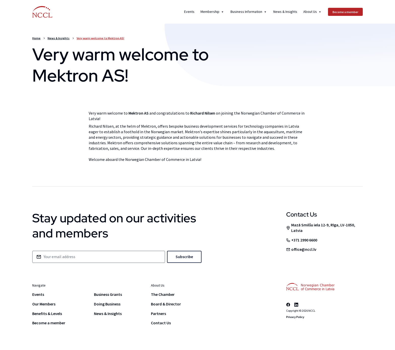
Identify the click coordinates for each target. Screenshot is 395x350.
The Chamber (163, 294)
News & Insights (285, 12)
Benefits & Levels (47, 313)
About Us (312, 12)
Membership (212, 12)
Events (189, 12)
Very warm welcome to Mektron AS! (100, 38)
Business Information (249, 12)
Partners (158, 313)
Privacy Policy (295, 317)
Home (36, 38)
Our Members (43, 303)
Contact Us (161, 322)
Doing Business (107, 303)
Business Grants (108, 294)
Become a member (48, 322)
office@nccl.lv (303, 249)
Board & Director (166, 303)
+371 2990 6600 (304, 239)
